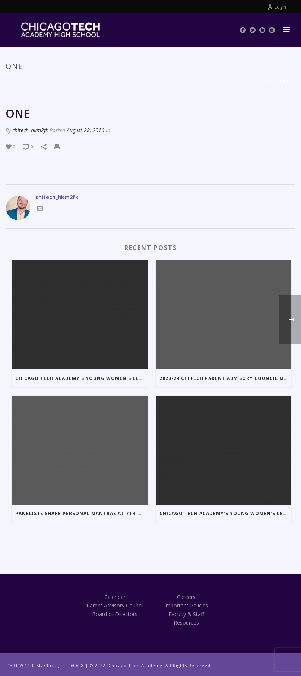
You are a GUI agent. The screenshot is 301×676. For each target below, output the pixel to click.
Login (276, 7)
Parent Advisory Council (114, 605)
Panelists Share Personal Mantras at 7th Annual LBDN (81, 513)
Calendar (115, 596)
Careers (186, 596)
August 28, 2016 (85, 130)
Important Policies (186, 605)
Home (267, 82)
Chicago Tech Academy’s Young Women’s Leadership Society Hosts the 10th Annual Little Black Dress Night (81, 378)
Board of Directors (114, 614)
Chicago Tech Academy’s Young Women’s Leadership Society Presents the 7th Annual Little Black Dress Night (225, 513)
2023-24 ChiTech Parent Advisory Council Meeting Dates (225, 378)
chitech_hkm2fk (30, 130)
